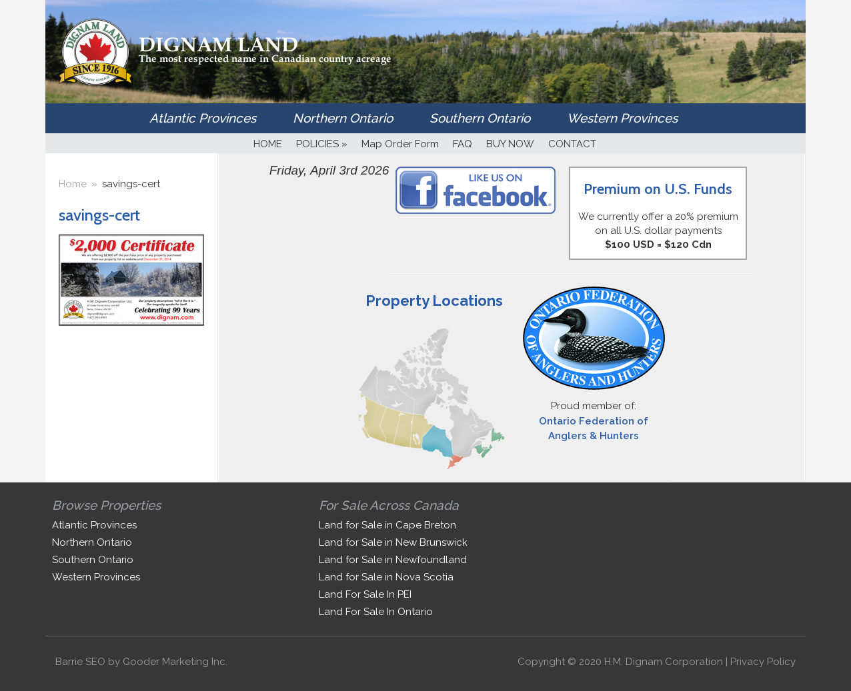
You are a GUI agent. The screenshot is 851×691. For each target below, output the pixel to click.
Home (73, 184)
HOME (267, 144)
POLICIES (321, 144)
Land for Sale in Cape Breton (387, 525)
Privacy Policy (763, 662)
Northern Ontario (343, 118)
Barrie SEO (80, 662)
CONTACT (572, 144)
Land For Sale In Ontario (376, 612)
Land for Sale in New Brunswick (393, 542)
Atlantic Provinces (202, 118)
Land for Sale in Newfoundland (393, 560)
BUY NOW (510, 144)
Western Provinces (622, 118)
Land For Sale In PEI (365, 594)
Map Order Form (400, 144)
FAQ (462, 144)
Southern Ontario (480, 118)
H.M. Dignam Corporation (663, 662)
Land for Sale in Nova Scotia (386, 577)
